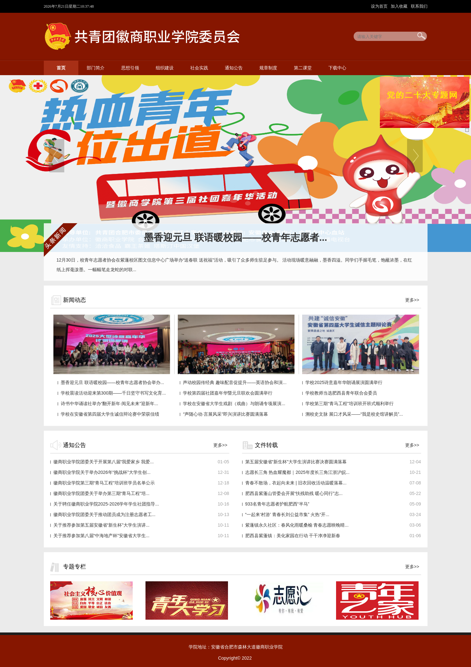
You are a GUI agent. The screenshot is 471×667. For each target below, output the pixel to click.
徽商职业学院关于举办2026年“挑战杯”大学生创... (102, 472)
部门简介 (96, 68)
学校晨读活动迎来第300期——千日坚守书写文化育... (113, 393)
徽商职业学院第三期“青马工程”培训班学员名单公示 (104, 482)
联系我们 (419, 6)
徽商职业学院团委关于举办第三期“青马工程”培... (101, 493)
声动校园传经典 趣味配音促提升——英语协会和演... (235, 382)
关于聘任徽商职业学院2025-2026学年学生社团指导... (106, 503)
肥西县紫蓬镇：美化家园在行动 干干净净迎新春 (293, 535)
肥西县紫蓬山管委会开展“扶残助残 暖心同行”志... (294, 493)
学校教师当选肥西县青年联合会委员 (341, 393)
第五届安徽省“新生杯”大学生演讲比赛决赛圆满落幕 (296, 461)
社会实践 (199, 68)
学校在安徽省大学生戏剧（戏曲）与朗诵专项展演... (234, 403)
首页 (61, 68)
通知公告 (234, 68)
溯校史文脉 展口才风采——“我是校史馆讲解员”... (354, 414)
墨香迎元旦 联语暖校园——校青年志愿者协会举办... (112, 382)
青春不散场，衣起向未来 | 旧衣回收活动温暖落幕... (296, 482)
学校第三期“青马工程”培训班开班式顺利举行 (349, 403)
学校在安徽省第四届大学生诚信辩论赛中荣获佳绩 (110, 414)
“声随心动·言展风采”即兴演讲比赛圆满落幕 (225, 414)
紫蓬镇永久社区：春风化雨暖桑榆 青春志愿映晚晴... (297, 525)
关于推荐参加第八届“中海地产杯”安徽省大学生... (101, 535)
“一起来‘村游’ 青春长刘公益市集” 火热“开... (287, 514)
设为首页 (380, 6)
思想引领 (130, 68)
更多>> (412, 299)
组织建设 (165, 68)
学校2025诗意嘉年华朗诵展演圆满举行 (343, 382)
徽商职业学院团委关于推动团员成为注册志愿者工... (104, 514)
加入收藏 (400, 6)
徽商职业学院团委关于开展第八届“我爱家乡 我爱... (103, 461)
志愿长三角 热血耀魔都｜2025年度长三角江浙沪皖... (297, 472)
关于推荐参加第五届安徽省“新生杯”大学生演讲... (101, 525)
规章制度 (268, 68)
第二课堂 (303, 68)
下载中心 (337, 68)
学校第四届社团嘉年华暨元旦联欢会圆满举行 (227, 393)
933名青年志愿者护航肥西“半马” (277, 503)
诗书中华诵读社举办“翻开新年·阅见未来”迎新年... (109, 403)
